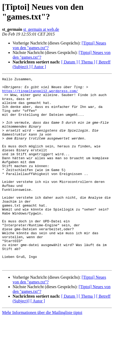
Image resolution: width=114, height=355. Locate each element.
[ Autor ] (39, 66)
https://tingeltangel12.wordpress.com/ (40, 94)
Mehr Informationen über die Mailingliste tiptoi (42, 350)
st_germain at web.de (41, 29)
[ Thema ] (87, 62)
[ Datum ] (69, 62)
